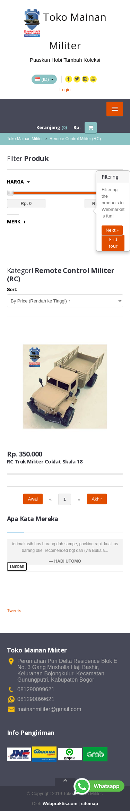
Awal (33, 499)
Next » (112, 230)
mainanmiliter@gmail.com (49, 709)
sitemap (89, 803)
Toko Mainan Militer (25, 138)
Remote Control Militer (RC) (75, 138)
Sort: (12, 289)
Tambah (16, 566)
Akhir (97, 499)
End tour (113, 242)
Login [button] (65, 89)
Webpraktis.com (60, 803)
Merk (16, 221)
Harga (18, 181)
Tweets (14, 610)
